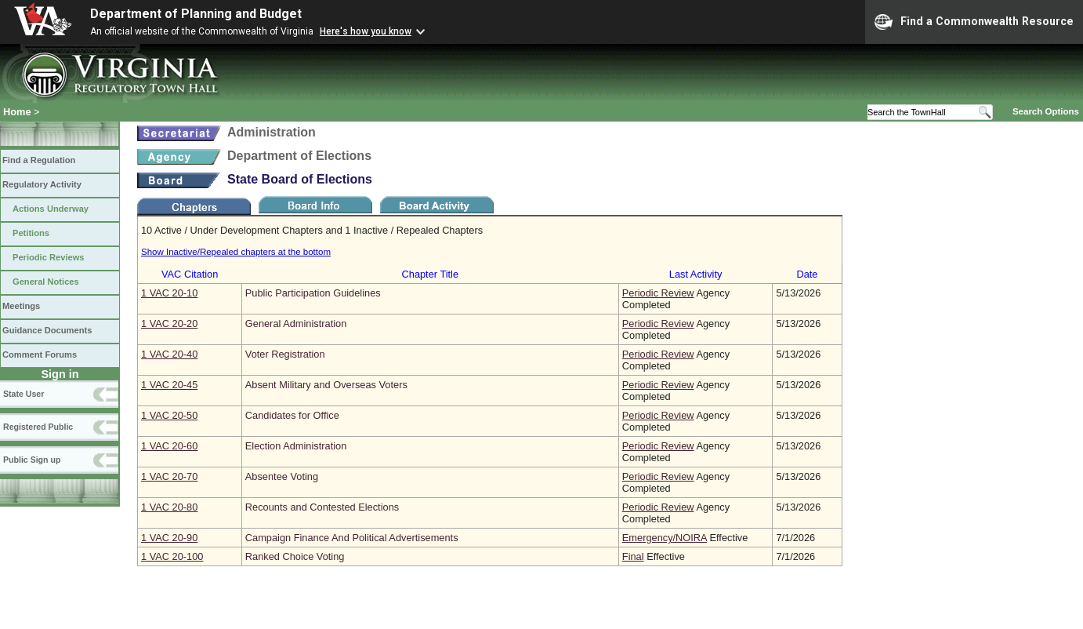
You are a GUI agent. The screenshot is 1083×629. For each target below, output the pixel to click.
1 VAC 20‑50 (169, 415)
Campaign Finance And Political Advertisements (351, 538)
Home (17, 112)
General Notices (46, 281)
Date (806, 274)
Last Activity (696, 274)
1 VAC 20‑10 (169, 293)
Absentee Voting (281, 476)
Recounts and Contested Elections (322, 507)
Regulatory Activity (41, 184)
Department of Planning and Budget (196, 13)
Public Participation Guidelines (313, 293)
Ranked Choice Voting (295, 556)
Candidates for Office (292, 415)
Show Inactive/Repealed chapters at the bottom (236, 251)
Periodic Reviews (49, 257)
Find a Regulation (38, 160)
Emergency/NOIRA (664, 538)
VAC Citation (189, 274)
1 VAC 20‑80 (169, 507)
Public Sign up (31, 459)
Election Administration (295, 446)
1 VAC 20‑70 (169, 476)
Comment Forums (39, 354)
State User (23, 393)
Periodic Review (658, 293)
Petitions (31, 233)
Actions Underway (51, 208)
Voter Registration (285, 354)
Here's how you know (365, 31)
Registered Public (38, 426)
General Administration (295, 323)
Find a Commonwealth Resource (974, 22)
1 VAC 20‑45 (169, 385)
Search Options (1045, 111)
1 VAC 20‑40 (169, 354)
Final (633, 556)
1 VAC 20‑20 (169, 323)
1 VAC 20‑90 (169, 538)
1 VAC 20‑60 (169, 446)
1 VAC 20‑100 (172, 556)
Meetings (21, 306)
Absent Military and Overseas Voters (326, 385)
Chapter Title (430, 274)
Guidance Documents (47, 330)
